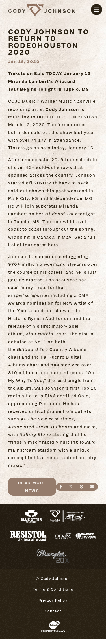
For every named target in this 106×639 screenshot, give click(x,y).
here (53, 244)
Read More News (32, 486)
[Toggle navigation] (96, 9)
